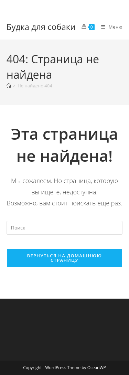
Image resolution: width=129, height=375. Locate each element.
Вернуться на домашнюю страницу (64, 258)
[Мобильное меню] (109, 27)
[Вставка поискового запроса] (65, 228)
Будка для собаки (41, 26)
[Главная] (9, 86)
